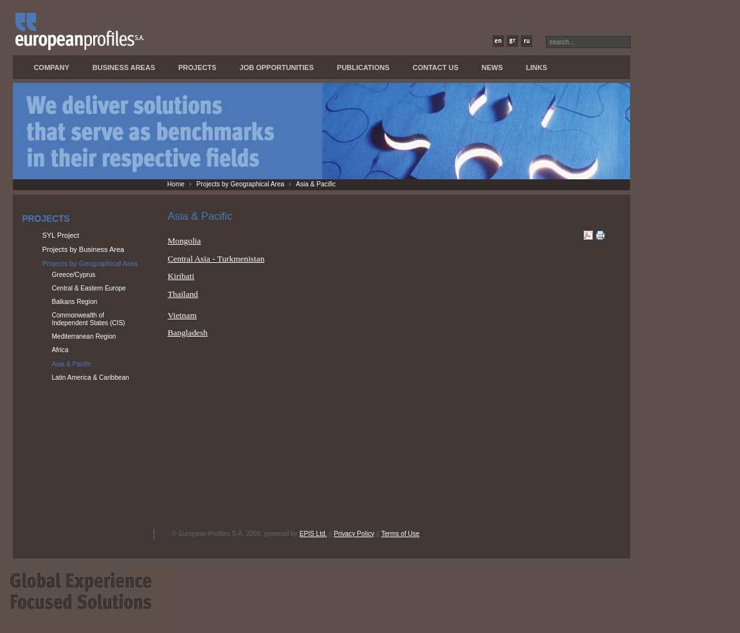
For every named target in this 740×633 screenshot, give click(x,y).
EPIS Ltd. (313, 533)
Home (176, 184)
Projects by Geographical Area (241, 184)
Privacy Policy (354, 533)
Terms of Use (400, 533)
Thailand (183, 294)
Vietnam (182, 315)
